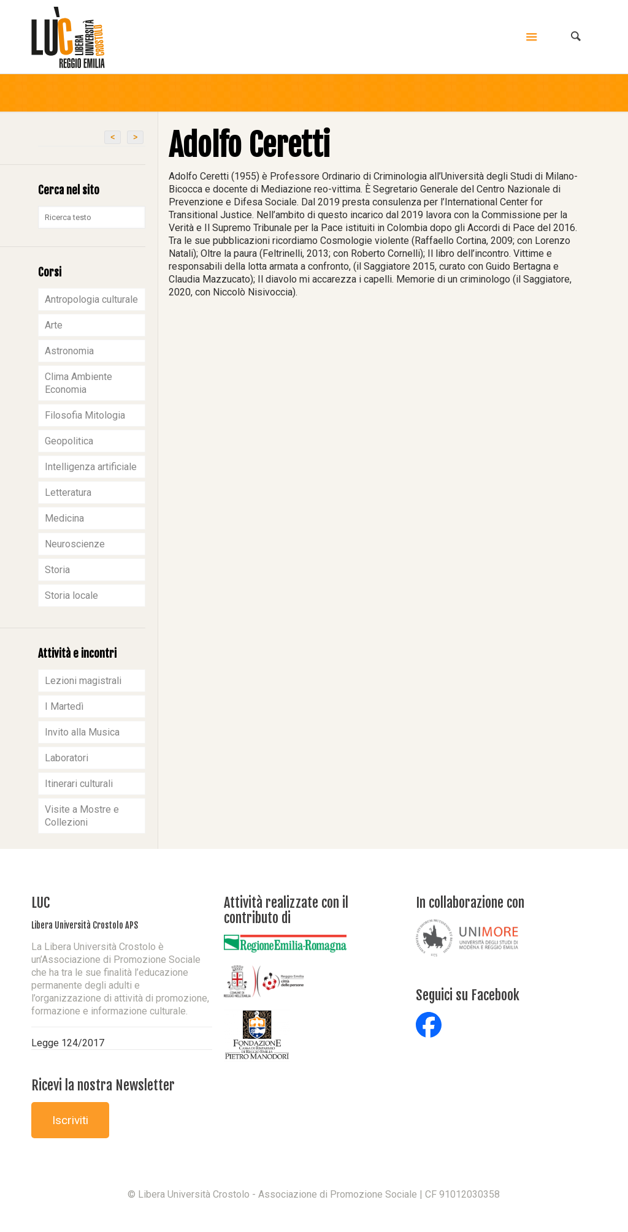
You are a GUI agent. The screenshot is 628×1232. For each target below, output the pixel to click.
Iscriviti (70, 1120)
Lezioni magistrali (83, 680)
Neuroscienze (75, 544)
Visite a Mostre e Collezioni (82, 816)
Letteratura (68, 492)
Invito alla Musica (82, 732)
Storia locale (71, 595)
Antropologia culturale (91, 299)
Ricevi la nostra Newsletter (103, 1085)
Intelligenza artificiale (91, 467)
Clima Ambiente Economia (78, 383)
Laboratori (66, 758)
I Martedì (64, 706)
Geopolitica (69, 441)
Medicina (64, 518)
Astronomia (69, 351)
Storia (57, 570)
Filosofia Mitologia (85, 415)
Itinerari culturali (79, 783)
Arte (54, 325)
